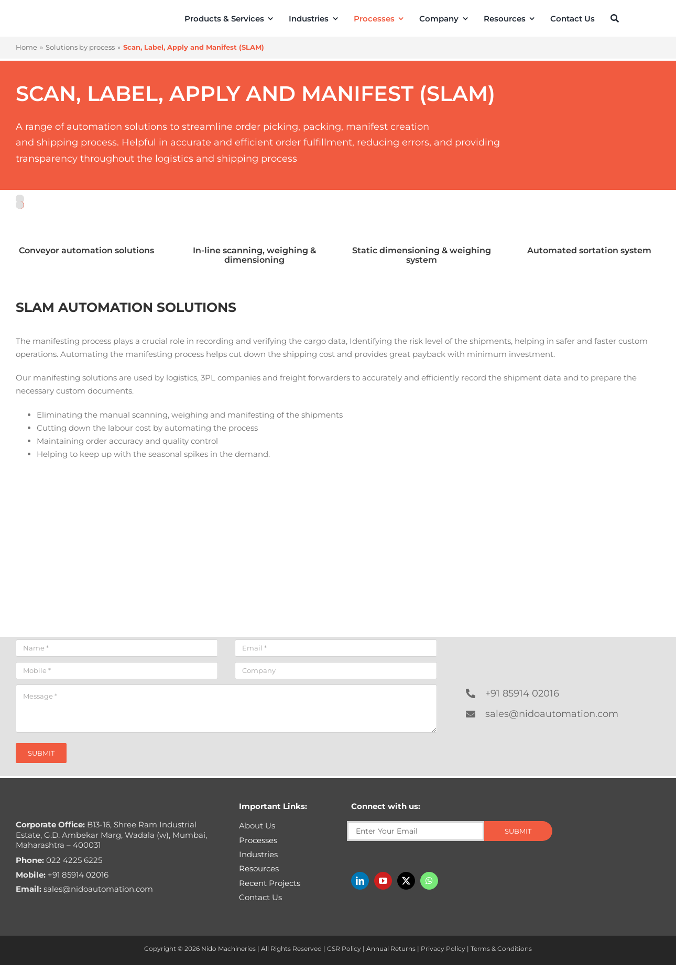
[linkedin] (360, 881)
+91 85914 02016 (522, 693)
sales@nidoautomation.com (551, 714)
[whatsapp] (429, 881)
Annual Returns (391, 948)
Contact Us (260, 897)
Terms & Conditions (501, 948)
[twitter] (406, 881)
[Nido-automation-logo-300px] (56, 18)
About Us (257, 826)
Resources (259, 868)
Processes (258, 840)
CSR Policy (344, 948)
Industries (258, 854)
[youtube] (383, 881)
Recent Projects (269, 883)
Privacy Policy (443, 948)
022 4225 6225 (59, 860)
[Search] (614, 18)
